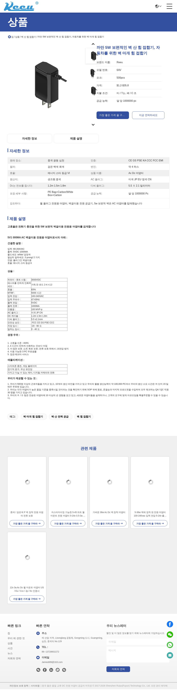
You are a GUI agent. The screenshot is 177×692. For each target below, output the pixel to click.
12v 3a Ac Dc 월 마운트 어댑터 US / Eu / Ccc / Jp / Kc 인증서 (27, 592)
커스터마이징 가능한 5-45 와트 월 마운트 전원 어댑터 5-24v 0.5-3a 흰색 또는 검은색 (68, 517)
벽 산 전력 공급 (60, 419)
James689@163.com (52, 665)
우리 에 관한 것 (16, 641)
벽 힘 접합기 (84, 419)
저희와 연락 (14, 661)
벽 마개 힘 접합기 (33, 419)
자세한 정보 (29, 138)
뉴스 (10, 656)
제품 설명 (76, 138)
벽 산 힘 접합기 (28, 37)
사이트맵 (35, 688)
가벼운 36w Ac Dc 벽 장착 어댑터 (109, 515)
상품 (17, 37)
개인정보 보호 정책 (18, 688)
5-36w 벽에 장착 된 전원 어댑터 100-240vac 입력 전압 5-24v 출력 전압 (150, 517)
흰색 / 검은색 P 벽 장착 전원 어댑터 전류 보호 (26, 517)
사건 (10, 651)
